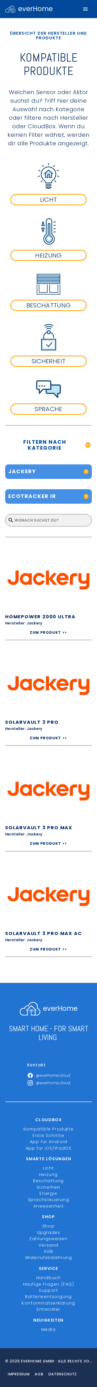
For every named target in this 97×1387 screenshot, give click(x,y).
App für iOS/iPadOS (49, 1148)
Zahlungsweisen (48, 1239)
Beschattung (48, 1181)
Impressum (18, 1374)
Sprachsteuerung (48, 1200)
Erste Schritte (48, 1136)
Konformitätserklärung (48, 1303)
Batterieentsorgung (48, 1297)
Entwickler (48, 1309)
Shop (48, 1226)
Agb (39, 1374)
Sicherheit (49, 1187)
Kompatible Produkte (48, 1129)
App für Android (49, 1142)
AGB (48, 1251)
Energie (48, 1193)
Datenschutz (62, 1374)
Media (48, 1329)
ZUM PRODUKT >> (48, 632)
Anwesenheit (48, 1206)
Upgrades (48, 1232)
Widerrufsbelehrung (48, 1258)
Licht (48, 1168)
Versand (48, 1245)
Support (48, 1290)
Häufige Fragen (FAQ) (48, 1284)
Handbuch (48, 1278)
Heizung (48, 1175)
